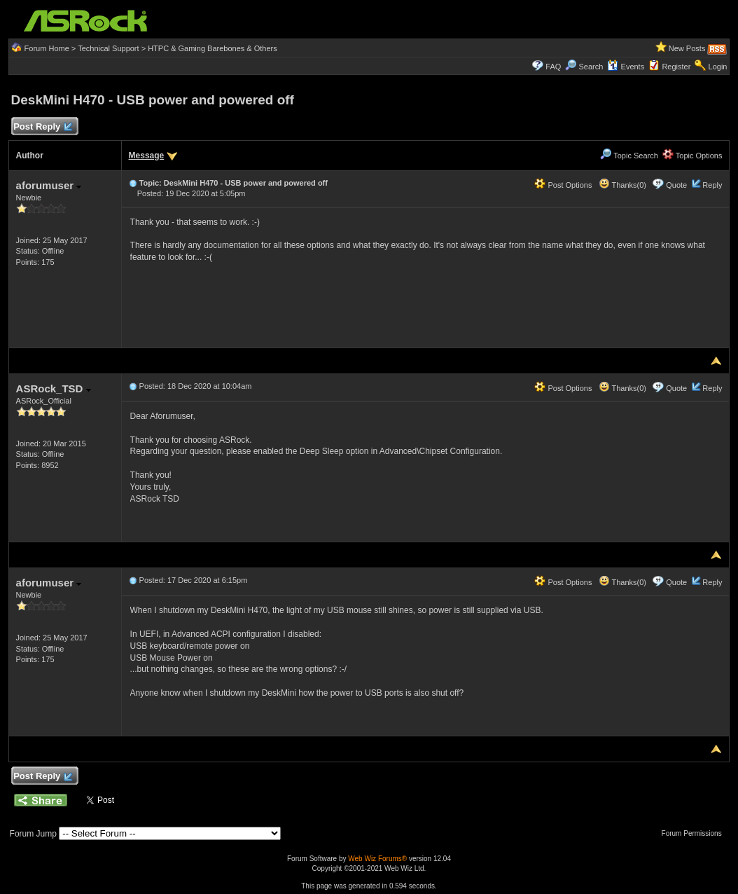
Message (147, 155)
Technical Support (108, 48)
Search (591, 66)
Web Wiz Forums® (377, 858)
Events (625, 66)
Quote (676, 185)
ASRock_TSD (53, 388)
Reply (712, 185)
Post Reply (42, 127)
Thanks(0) (622, 185)
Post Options (563, 185)
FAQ (553, 66)
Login (718, 66)
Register (676, 66)
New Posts (687, 48)
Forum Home (47, 48)
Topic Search (628, 155)
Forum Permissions (695, 833)
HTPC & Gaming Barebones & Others (212, 48)
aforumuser (49, 185)
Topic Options (692, 155)
